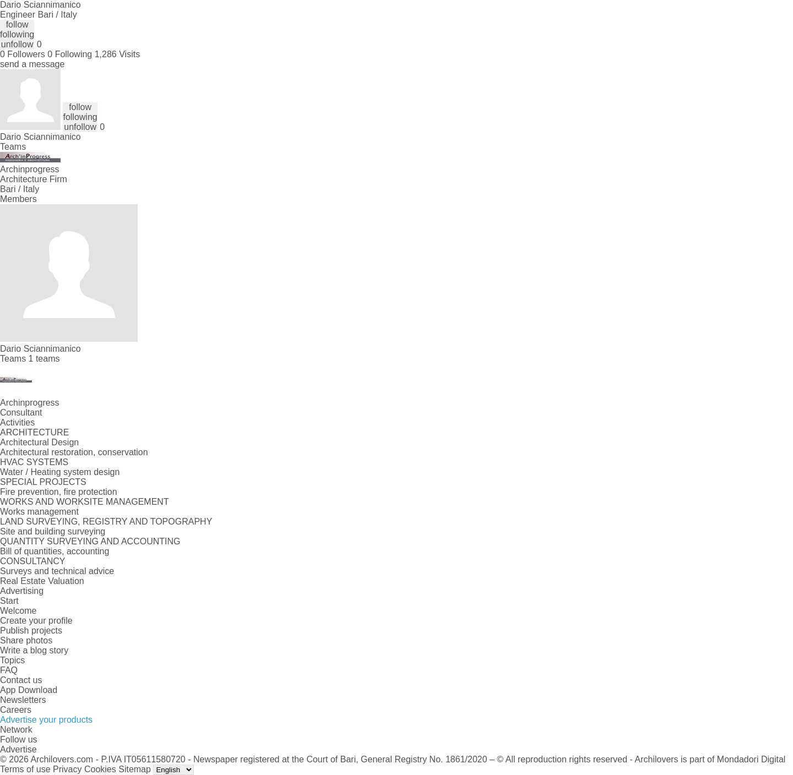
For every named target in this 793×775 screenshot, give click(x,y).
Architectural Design (39, 442)
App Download (28, 690)
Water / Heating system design (60, 472)
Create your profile (36, 620)
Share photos (26, 640)
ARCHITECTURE (34, 432)
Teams (13, 146)
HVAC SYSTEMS (34, 462)
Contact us (21, 680)
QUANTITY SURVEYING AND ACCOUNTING (90, 541)
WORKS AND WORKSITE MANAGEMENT (84, 501)
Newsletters (23, 700)
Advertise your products (46, 719)
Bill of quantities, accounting (54, 551)
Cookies (100, 769)
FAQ (9, 670)
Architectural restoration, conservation (74, 452)
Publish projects (31, 630)
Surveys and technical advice (57, 571)
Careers (15, 709)
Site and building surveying (52, 531)
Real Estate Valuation (42, 581)
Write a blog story (34, 650)
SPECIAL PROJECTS (43, 482)
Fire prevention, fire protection (58, 491)
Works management (39, 511)
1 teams (44, 358)
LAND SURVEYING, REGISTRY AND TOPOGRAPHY (106, 521)
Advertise (18, 749)
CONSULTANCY (33, 561)
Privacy (67, 769)
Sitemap (134, 769)
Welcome (18, 610)
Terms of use (25, 769)
